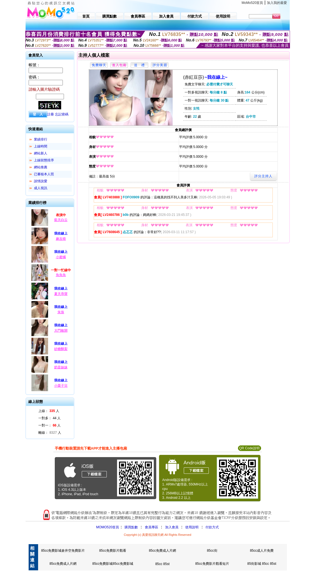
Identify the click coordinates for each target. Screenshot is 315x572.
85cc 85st (162, 564)
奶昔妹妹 (61, 367)
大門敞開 (61, 330)
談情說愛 (40, 181)
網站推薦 (40, 167)
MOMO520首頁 (107, 527)
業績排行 (40, 139)
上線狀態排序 (44, 160)
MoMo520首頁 (252, 3)
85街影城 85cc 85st (261, 564)
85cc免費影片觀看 (112, 551)
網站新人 (40, 153)
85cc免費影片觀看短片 (212, 564)
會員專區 (151, 527)
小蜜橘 (61, 257)
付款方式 (212, 527)
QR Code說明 (249, 448)
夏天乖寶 (61, 294)
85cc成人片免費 (262, 551)
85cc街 (212, 551)
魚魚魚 (61, 275)
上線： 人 (48, 411)
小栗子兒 (61, 386)
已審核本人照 (44, 174)
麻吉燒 (61, 239)
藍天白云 (61, 220)
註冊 (50, 114)
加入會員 (171, 527)
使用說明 (192, 527)
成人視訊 (40, 188)
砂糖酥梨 (61, 349)
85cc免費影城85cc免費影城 (112, 564)
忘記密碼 (61, 114)
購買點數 (130, 527)
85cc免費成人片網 (162, 551)
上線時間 (40, 146)
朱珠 (61, 312)
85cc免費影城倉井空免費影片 (63, 551)
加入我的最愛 (277, 3)
